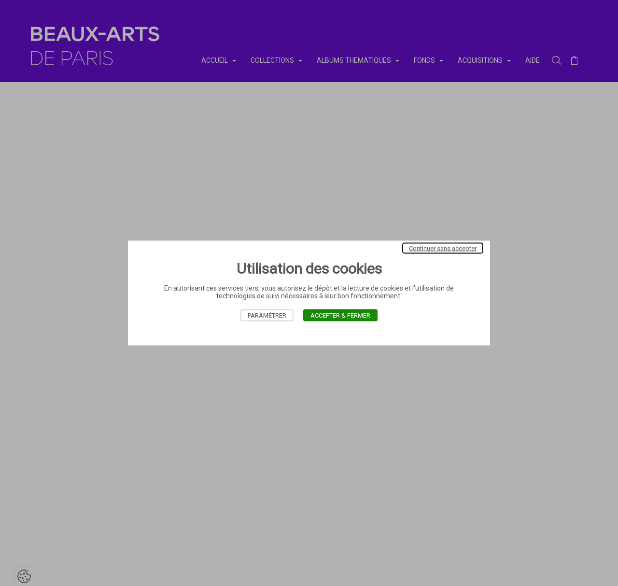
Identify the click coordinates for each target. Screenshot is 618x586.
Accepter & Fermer (340, 315)
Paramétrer (267, 315)
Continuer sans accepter (443, 248)
